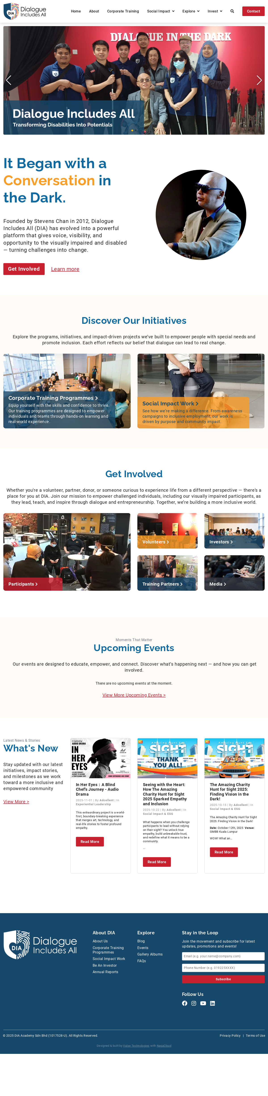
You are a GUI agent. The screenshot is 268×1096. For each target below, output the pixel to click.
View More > (16, 801)
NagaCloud (164, 1045)
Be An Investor (105, 965)
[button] (132, 130)
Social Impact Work (109, 959)
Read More (90, 842)
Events (143, 948)
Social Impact (160, 11)
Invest (215, 11)
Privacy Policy (230, 1035)
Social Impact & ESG (158, 813)
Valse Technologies (136, 1045)
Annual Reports (105, 972)
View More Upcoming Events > (134, 695)
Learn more (65, 269)
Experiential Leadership (93, 804)
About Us (100, 941)
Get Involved (24, 269)
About (94, 11)
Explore (190, 11)
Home (76, 11)
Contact (253, 11)
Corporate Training (123, 11)
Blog (141, 941)
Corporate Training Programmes (108, 950)
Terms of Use (255, 1035)
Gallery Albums (150, 954)
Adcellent (107, 800)
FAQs (141, 961)
